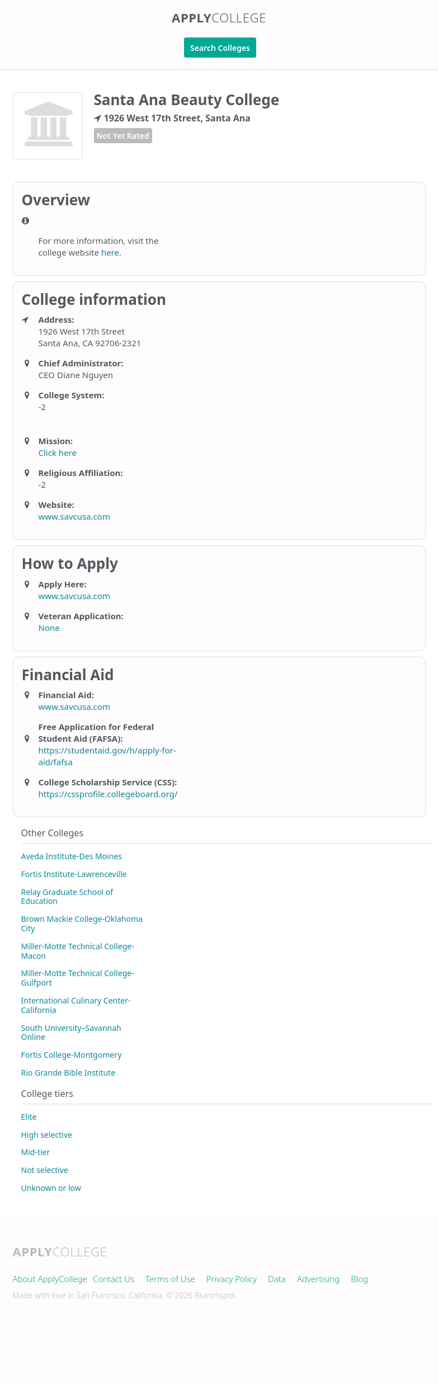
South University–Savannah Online (71, 1033)
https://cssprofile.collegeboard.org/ (108, 793)
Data (277, 1278)
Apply (219, 17)
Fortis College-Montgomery (71, 1054)
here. (111, 252)
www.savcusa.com (74, 516)
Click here (58, 452)
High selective (46, 1134)
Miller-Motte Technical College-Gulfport (77, 978)
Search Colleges (220, 48)
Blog (359, 1278)
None (49, 627)
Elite (29, 1116)
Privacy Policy (231, 1278)
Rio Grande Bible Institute (68, 1072)
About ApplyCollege (50, 1278)
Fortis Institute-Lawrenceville (74, 874)
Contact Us (113, 1278)
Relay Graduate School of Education (67, 897)
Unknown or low (51, 1188)
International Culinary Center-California (76, 1005)
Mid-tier (35, 1152)
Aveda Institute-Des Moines (72, 856)
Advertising (318, 1278)
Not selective (44, 1170)
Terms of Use (170, 1278)
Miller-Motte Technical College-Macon (77, 951)
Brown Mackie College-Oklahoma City (82, 923)
